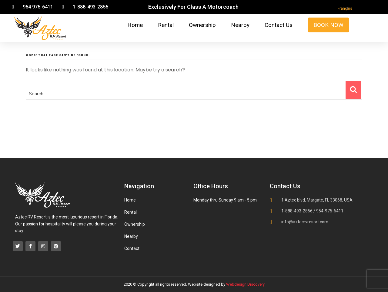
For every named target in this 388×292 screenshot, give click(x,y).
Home (135, 24)
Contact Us (279, 24)
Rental (166, 24)
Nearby (240, 24)
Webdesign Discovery (245, 284)
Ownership (202, 24)
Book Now (328, 24)
